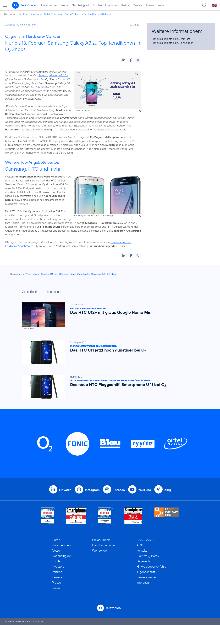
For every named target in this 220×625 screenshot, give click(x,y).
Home (56, 540)
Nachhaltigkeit (80, 5)
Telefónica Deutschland (30, 14)
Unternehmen (49, 5)
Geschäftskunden (104, 545)
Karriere (137, 5)
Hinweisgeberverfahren (152, 566)
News (160, 5)
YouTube (144, 490)
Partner (125, 5)
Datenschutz (145, 561)
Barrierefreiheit (147, 577)
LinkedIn (65, 490)
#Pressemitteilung (67, 274)
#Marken (54, 274)
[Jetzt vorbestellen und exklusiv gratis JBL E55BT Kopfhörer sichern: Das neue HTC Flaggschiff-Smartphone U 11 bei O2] (108, 386)
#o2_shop (111, 274)
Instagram (92, 490)
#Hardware (34, 274)
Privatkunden (101, 540)
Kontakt (142, 550)
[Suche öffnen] (204, 5)
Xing (167, 490)
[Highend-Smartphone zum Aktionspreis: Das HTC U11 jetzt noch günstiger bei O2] (108, 352)
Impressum (144, 583)
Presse (150, 5)
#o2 (104, 274)
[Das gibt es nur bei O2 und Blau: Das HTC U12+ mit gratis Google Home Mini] (108, 316)
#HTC (25, 274)
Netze (64, 5)
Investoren (111, 5)
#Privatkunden (83, 274)
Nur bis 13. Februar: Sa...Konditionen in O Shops (88, 14)
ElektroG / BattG (148, 556)
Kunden (97, 5)
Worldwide (99, 550)
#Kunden (45, 274)
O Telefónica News (53, 14)
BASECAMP (145, 540)
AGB (140, 545)
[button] (124, 60)
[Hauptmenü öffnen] (5, 5)
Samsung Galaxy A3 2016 (53, 75)
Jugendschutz (146, 572)
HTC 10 (35, 87)
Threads (119, 490)
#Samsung (96, 274)
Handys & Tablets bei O (166, 38)
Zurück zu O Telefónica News (20, 24)
